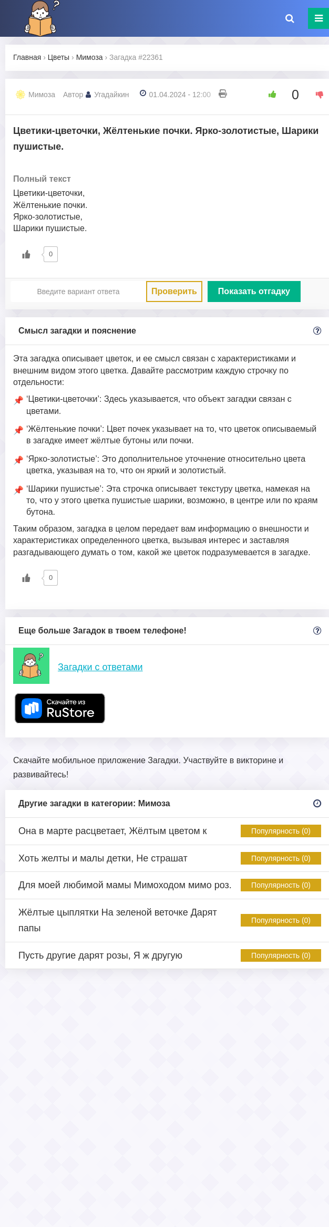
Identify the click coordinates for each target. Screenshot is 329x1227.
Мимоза (41, 94)
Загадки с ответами (100, 667)
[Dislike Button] (315, 94)
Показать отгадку (254, 291)
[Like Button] (268, 94)
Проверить (174, 291)
